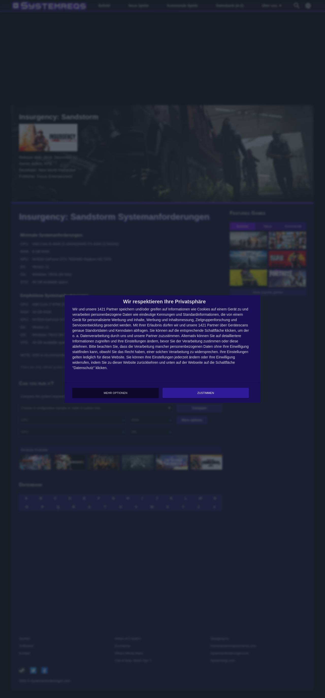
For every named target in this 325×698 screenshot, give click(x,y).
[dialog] (162, 349)
